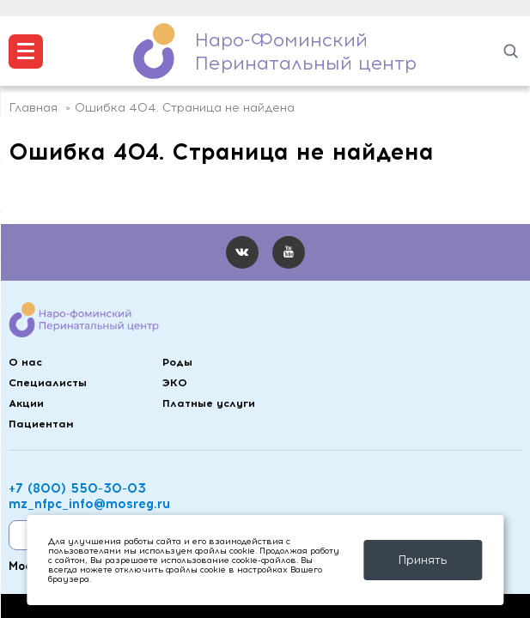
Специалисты (48, 382)
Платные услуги (208, 403)
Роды (177, 361)
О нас (25, 361)
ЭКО (174, 382)
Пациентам (41, 423)
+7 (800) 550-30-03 (77, 488)
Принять (423, 560)
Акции (26, 403)
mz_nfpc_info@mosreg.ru (89, 504)
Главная (33, 107)
